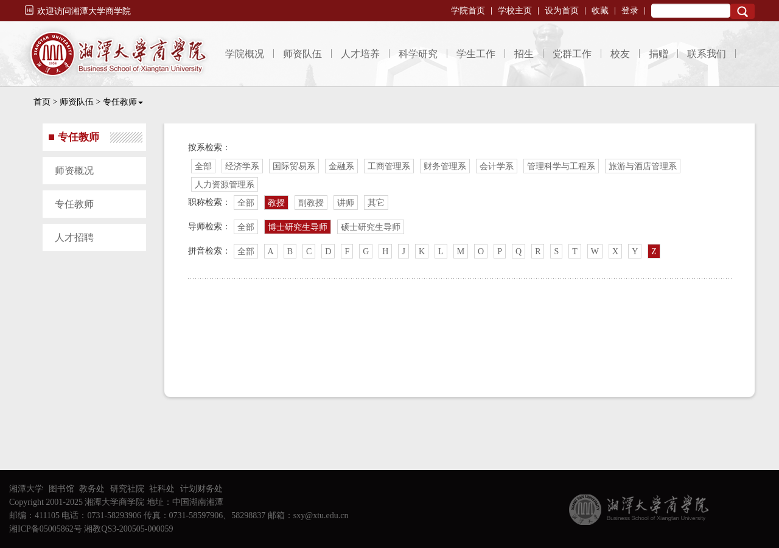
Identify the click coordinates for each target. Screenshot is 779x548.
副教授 (311, 202)
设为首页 (562, 10)
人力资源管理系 (224, 184)
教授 (276, 202)
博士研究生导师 (297, 227)
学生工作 (475, 54)
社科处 (162, 488)
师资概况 (74, 170)
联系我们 (706, 54)
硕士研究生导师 (370, 227)
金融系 (341, 166)
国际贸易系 (294, 166)
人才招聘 (74, 237)
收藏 (600, 10)
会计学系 (497, 166)
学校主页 (515, 10)
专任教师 (123, 101)
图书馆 (61, 488)
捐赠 (658, 54)
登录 (629, 10)
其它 (376, 202)
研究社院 (127, 488)
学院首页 (468, 10)
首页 (42, 101)
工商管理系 (389, 166)
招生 (524, 54)
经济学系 (242, 166)
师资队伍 (302, 54)
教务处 (92, 488)
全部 (203, 166)
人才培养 (360, 54)
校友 (620, 54)
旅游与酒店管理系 (643, 166)
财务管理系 (445, 166)
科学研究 (418, 54)
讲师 (345, 202)
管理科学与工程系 (561, 166)
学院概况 (244, 54)
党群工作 (572, 54)
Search (742, 11)
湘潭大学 (26, 488)
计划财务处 (201, 488)
